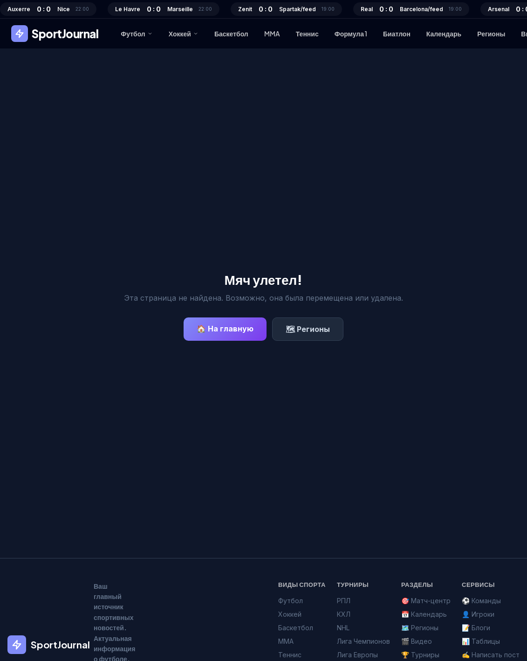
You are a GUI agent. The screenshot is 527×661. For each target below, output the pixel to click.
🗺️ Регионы (419, 628)
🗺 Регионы (308, 329)
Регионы (491, 33)
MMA (272, 33)
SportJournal (54, 33)
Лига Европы (357, 655)
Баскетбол (231, 33)
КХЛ (343, 614)
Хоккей (183, 33)
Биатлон (397, 33)
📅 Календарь (424, 614)
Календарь (443, 33)
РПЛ (343, 601)
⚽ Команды (481, 601)
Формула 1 (351, 33)
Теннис (307, 33)
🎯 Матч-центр (426, 601)
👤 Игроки (478, 614)
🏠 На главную (225, 328)
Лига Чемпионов (363, 641)
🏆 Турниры (420, 655)
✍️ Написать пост (491, 655)
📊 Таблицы (481, 641)
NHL (343, 628)
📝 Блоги (476, 628)
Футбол (137, 33)
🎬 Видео (416, 641)
